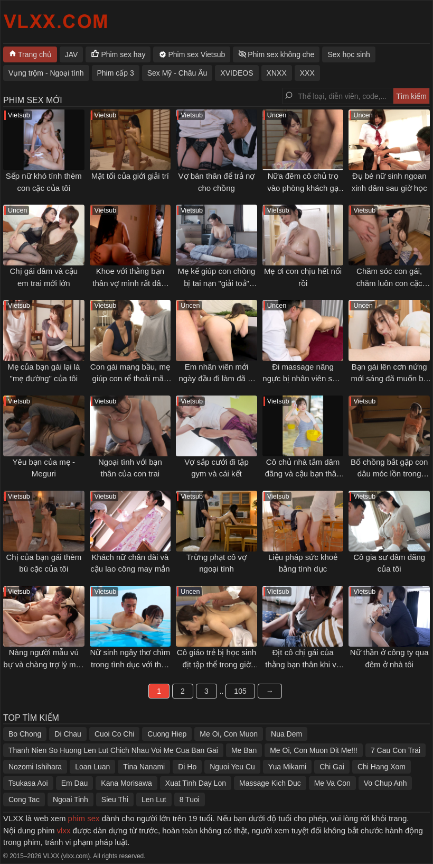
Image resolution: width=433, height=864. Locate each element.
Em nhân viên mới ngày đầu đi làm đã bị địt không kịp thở (217, 378)
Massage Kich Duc (270, 783)
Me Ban (244, 750)
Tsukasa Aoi (28, 783)
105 (240, 691)
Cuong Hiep (166, 734)
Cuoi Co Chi (114, 734)
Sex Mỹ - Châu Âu (177, 73)
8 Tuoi (190, 799)
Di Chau (67, 734)
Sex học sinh (348, 54)
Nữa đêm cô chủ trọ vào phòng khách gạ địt (302, 187)
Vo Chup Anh (385, 783)
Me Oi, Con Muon (229, 734)
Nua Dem (286, 734)
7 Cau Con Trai (395, 750)
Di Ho (187, 766)
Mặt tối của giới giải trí (130, 175)
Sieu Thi (114, 799)
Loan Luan (92, 766)
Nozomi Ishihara (35, 766)
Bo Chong (24, 734)
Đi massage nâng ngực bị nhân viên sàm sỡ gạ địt (302, 378)
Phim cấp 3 (115, 73)
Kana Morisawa (126, 783)
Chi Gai (331, 766)
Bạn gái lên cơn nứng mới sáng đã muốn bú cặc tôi (389, 378)
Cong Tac (24, 799)
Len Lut (154, 799)
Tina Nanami (144, 766)
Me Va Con (332, 783)
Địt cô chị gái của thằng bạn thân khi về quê (302, 664)
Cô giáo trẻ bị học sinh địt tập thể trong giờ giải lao (216, 664)
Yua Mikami (287, 766)
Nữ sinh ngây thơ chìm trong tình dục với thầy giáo (130, 664)
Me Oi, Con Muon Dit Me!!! (313, 750)
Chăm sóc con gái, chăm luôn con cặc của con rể (389, 282)
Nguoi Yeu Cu (232, 766)
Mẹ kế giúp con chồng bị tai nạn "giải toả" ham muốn (217, 282)
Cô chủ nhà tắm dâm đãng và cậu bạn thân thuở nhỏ (303, 473)
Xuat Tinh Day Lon (195, 783)
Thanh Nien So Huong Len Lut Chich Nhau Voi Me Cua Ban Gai (113, 750)
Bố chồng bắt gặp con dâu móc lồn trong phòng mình (389, 473)
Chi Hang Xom (381, 766)
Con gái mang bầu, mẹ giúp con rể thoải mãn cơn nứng (130, 378)
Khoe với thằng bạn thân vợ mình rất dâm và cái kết (129, 282)
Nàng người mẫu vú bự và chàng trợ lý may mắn (43, 664)
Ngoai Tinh (70, 799)
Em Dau (74, 783)
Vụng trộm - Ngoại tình (46, 73)
